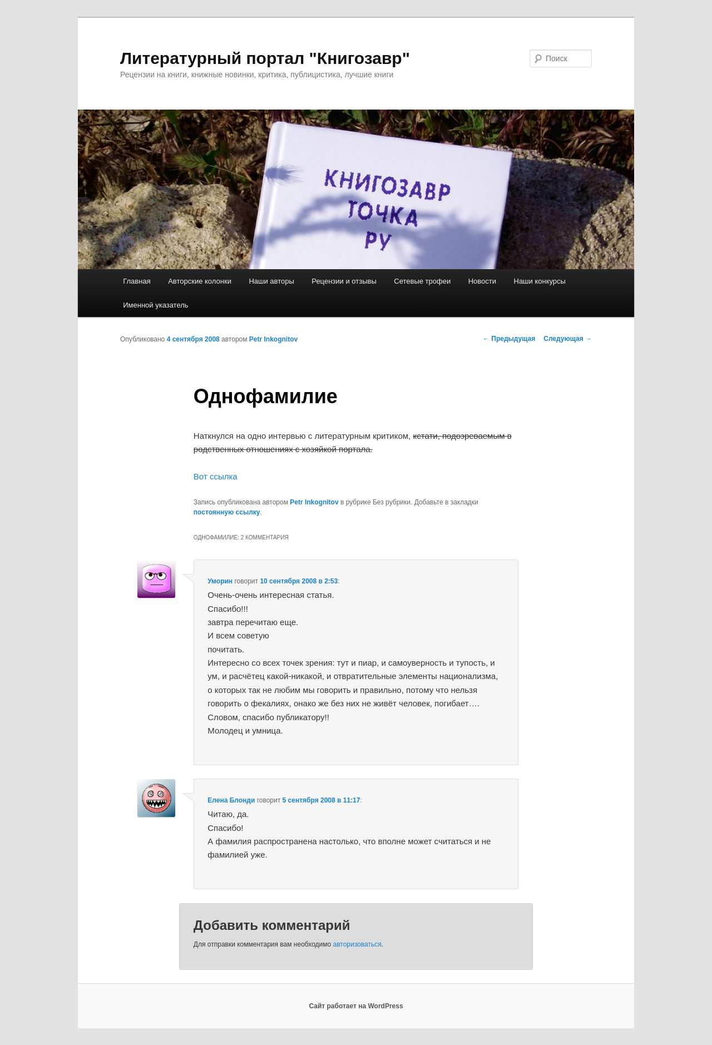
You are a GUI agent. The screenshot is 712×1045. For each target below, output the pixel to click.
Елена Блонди (231, 800)
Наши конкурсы (540, 281)
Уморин (220, 581)
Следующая (567, 339)
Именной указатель (155, 305)
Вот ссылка (216, 476)
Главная (136, 281)
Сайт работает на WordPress (356, 1006)
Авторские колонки (199, 281)
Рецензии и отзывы (344, 281)
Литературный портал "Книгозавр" (265, 58)
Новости (482, 281)
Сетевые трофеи (422, 281)
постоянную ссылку (227, 512)
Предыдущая (509, 339)
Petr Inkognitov (273, 339)
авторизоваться (357, 944)
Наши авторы (271, 281)
